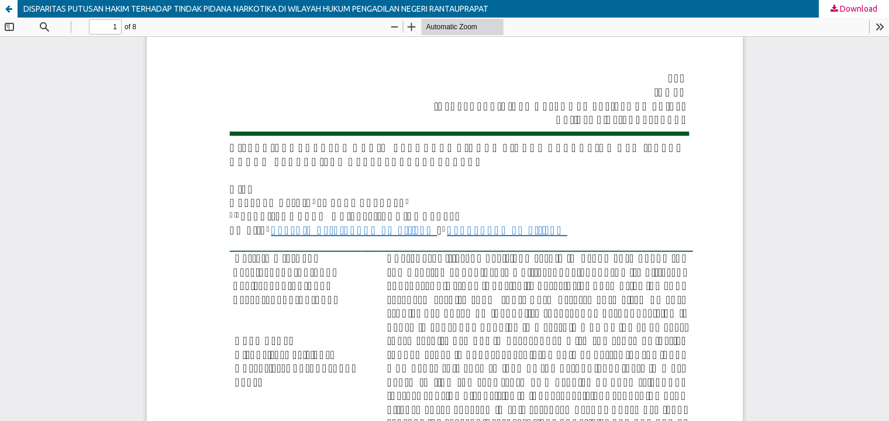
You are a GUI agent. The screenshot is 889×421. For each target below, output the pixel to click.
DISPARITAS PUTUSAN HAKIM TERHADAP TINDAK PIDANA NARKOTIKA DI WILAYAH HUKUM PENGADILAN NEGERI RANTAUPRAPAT (255, 8)
